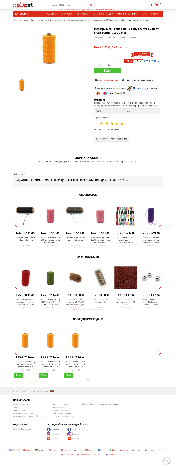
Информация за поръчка (62, 412)
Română (27, 449)
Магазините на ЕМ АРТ (128, 14)
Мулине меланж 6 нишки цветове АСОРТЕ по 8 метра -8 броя (125, 239)
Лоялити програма (60, 403)
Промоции (66, 14)
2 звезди (106, 122)
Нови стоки (51, 14)
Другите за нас (59, 406)
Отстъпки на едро (103, 14)
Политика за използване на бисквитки (28, 415)
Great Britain (67, 453)
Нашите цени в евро (21, 403)
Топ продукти (83, 14)
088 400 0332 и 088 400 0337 (105, 10)
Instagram (53, 433)
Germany (40, 449)
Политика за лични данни (23, 412)
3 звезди (111, 122)
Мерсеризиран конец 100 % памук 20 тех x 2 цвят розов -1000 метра (50, 239)
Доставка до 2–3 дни (108, 79)
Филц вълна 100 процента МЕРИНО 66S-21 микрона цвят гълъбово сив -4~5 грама (75, 301)
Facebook (53, 429)
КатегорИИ (24, 14)
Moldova (110, 453)
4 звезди (116, 122)
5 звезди (122, 122)
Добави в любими (128, 38)
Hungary (89, 449)
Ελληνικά (14, 449)
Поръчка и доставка (61, 409)
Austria (53, 449)
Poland (124, 449)
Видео (154, 14)
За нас (15, 406)
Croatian (65, 449)
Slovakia (136, 449)
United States (83, 453)
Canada (98, 453)
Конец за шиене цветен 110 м (100, 299)
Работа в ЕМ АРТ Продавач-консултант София (100, 403)
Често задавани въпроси (63, 415)
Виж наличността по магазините (112, 137)
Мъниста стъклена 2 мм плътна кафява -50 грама (125, 301)
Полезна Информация (22, 428)
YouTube (52, 438)
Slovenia (149, 449)
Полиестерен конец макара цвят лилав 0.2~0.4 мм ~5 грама (151, 239)
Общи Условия (19, 409)
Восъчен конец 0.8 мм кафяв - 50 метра (25, 237)
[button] (74, 246)
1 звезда (101, 122)
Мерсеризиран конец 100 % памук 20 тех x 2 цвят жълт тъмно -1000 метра (25, 363)
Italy (113, 449)
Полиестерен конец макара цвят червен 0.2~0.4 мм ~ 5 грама (25, 301)
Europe (102, 449)
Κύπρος (162, 449)
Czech (78, 449)
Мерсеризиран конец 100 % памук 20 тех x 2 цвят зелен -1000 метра (50, 301)
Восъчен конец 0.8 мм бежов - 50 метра (75, 237)
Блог (145, 14)
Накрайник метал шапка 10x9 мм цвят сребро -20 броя (150, 301)
